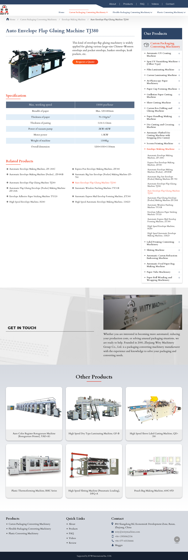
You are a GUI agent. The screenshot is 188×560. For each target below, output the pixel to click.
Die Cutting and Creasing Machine (160, 126)
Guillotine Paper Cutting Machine (159, 96)
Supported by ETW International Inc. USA (94, 556)
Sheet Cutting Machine (159, 102)
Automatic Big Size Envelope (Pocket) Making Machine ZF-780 (103, 176)
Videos (155, 4)
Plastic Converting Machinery (23, 533)
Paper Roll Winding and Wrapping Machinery (159, 279)
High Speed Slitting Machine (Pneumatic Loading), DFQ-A (94, 492)
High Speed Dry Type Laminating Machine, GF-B (94, 433)
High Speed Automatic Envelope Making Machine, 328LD (102, 201)
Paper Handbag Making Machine (159, 118)
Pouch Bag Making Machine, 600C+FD (154, 490)
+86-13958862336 (123, 536)
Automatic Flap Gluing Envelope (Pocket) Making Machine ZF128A (37, 190)
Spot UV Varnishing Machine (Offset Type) (162, 63)
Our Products (155, 33)
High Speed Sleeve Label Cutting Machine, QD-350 (154, 435)
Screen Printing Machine (160, 143)
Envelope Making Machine (73, 19)
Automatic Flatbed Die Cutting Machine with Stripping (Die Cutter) (158, 135)
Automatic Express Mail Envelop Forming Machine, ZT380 (103, 196)
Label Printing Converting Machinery (160, 243)
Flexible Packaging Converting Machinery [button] (131, 12)
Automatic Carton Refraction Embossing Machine (162, 257)
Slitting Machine (155, 250)
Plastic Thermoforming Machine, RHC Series (34, 490)
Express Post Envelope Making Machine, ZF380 (97, 169)
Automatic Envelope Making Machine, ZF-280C (32, 169)
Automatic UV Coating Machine (159, 54)
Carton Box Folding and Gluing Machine (159, 109)
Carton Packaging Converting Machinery (38, 19)
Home (61, 12)
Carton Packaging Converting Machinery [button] (87, 12)
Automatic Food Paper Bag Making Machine (161, 265)
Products (128, 4)
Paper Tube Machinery (159, 272)
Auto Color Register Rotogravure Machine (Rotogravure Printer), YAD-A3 (34, 435)
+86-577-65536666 (124, 540)
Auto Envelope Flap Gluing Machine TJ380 (95, 182)
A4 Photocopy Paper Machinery (157, 82)
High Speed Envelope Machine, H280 (27, 201)
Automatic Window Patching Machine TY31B (97, 188)
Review (72, 543)
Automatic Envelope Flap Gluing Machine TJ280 (32, 182)
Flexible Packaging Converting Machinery (30, 528)
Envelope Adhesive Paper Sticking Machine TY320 (33, 196)
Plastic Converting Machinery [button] (170, 12)
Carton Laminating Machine (162, 75)
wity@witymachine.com (127, 531)
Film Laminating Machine (160, 69)
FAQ (142, 4)
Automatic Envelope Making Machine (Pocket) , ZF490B (36, 174)
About (112, 4)
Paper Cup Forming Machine (162, 89)
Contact (170, 4)
